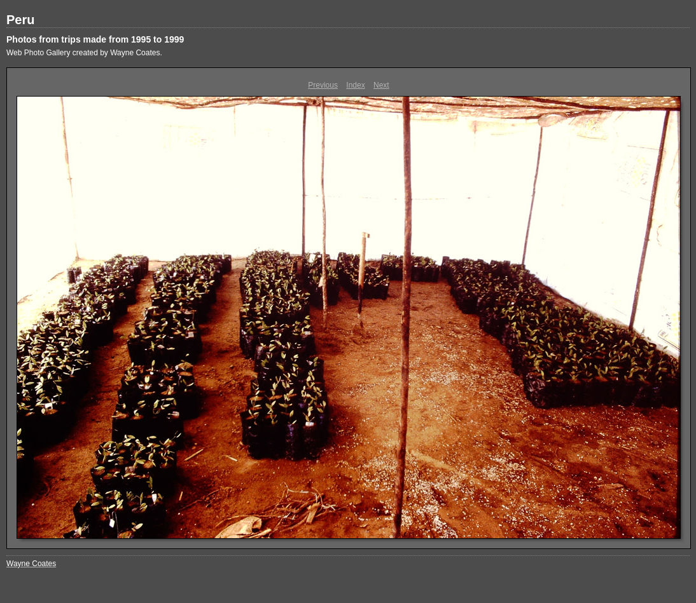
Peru (20, 20)
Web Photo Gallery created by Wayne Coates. (84, 52)
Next (381, 85)
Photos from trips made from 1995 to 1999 (95, 39)
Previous (323, 85)
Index (355, 85)
